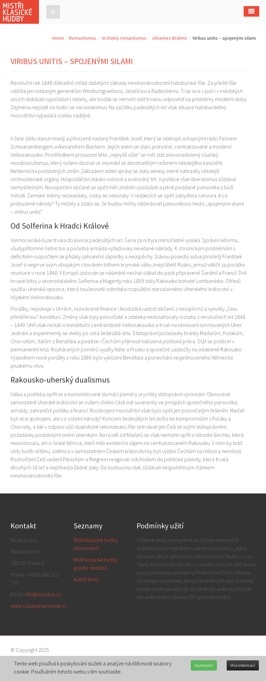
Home (58, 38)
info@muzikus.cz (43, 594)
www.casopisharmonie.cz (39, 605)
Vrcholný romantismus (124, 38)
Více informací (242, 665)
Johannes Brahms (169, 38)
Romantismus (83, 38)
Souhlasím (204, 665)
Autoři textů (86, 579)
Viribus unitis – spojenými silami (72, 61)
